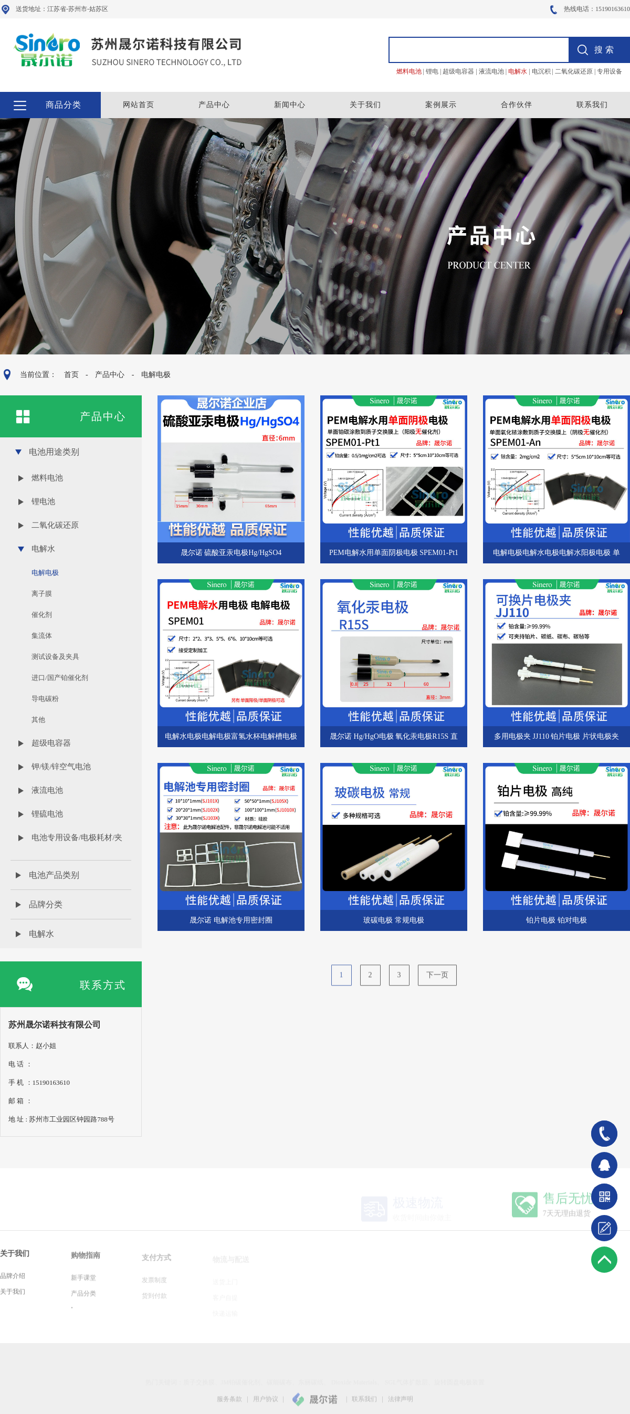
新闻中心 (290, 105)
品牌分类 (45, 904)
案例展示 (441, 105)
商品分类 (63, 104)
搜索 (605, 49)
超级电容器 (51, 743)
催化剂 (42, 615)
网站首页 (138, 105)
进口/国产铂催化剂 (60, 678)
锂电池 (43, 501)
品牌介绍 (12, 1282)
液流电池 (47, 790)
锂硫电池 (47, 814)
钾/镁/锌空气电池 (61, 766)
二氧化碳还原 (55, 525)
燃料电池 (47, 478)
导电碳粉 (45, 699)
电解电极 (155, 375)
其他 (38, 720)
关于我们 (365, 105)
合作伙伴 (516, 105)
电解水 (43, 548)
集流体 (42, 636)
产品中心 (214, 105)
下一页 (437, 981)
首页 (71, 375)
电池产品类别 (54, 875)
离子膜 (42, 594)
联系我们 (592, 105)
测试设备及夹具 (55, 657)
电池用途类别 (54, 451)
